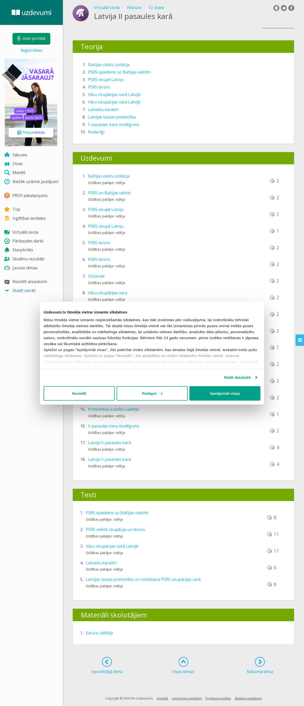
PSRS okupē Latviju (106, 79)
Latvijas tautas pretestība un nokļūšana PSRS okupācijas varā (143, 579)
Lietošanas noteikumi (187, 698)
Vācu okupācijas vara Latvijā (114, 102)
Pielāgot (152, 393)
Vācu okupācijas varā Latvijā (114, 94)
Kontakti (162, 698)
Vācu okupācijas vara (107, 293)
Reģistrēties (31, 50)
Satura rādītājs (99, 633)
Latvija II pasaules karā (109, 442)
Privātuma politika (218, 698)
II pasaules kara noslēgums (113, 124)
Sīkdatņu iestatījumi (248, 698)
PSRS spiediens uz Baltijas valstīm (119, 72)
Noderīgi (96, 132)
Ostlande (96, 276)
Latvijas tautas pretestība (112, 117)
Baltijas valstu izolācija (109, 64)
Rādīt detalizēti (237, 377)
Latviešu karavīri (103, 109)
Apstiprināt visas (225, 393)
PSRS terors (99, 87)
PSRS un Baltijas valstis (109, 193)
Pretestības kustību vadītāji (113, 409)
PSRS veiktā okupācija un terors (115, 529)
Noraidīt (79, 393)
